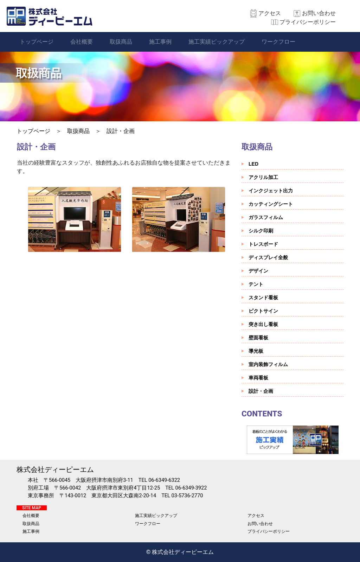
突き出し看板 (263, 324)
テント (256, 284)
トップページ (36, 41)
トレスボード (263, 244)
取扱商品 (121, 41)
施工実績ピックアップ (216, 41)
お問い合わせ (319, 13)
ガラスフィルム (266, 217)
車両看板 (258, 378)
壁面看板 (258, 337)
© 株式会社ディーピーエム (180, 552)
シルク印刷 (261, 231)
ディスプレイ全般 (268, 257)
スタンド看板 (263, 297)
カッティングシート (271, 204)
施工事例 (160, 41)
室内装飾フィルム (268, 364)
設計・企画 (121, 131)
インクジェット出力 (271, 190)
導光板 (256, 351)
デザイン (258, 271)
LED (253, 164)
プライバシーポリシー (307, 22)
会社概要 (81, 41)
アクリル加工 (263, 177)
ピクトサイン (263, 311)
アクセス (269, 13)
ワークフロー (278, 41)
